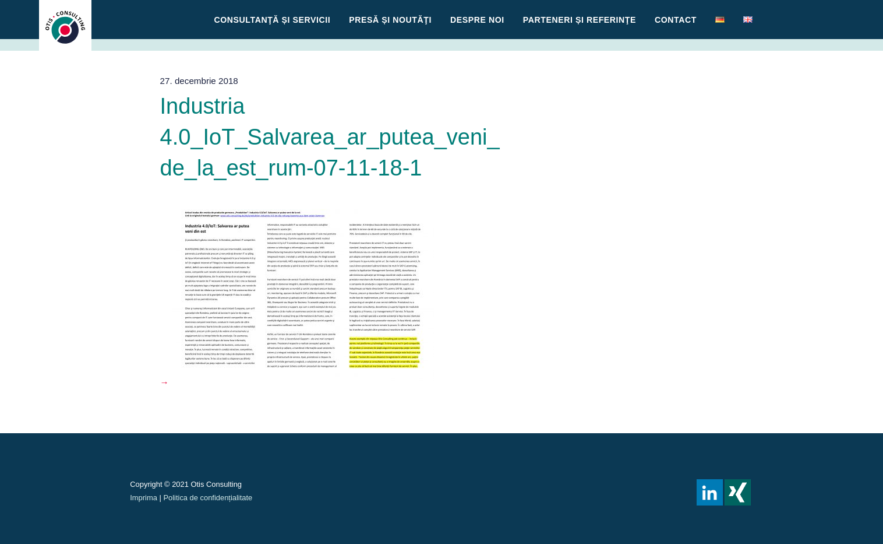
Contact (676, 19)
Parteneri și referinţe (579, 19)
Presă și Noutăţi (390, 19)
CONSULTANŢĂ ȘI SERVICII (272, 19)
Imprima (143, 497)
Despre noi (477, 19)
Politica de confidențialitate (207, 497)
